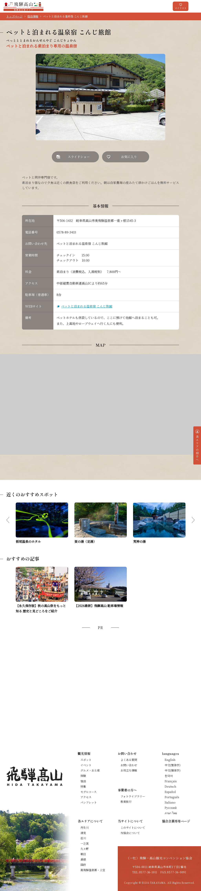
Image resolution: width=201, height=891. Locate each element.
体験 (83, 776)
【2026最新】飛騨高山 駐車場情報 (98, 605)
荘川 (83, 838)
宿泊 (83, 781)
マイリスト (180, 8)
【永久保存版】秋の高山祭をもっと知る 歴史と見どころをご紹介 (41, 608)
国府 (83, 865)
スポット (85, 760)
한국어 (169, 776)
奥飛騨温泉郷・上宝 (92, 870)
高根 (83, 859)
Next (190, 520)
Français (171, 781)
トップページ (14, 16)
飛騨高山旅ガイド (23, 6)
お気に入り (129, 156)
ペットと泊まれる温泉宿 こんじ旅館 (86, 306)
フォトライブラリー (133, 796)
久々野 (84, 849)
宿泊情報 (32, 16)
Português (172, 797)
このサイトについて (133, 827)
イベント (85, 765)
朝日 (83, 854)
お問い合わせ (129, 765)
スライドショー (79, 156)
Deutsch (170, 786)
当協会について (130, 833)
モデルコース (88, 792)
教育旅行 (126, 802)
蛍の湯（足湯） (85, 541)
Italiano (170, 802)
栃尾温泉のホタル (28, 541)
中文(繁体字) (172, 765)
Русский (171, 808)
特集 (83, 786)
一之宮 (84, 843)
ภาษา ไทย (171, 813)
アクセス (85, 797)
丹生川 (84, 827)
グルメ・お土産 (90, 770)
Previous (11, 520)
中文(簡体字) (172, 770)
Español (170, 792)
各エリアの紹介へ (197, 448)
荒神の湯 (139, 541)
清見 (83, 833)
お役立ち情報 (129, 770)
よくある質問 (129, 760)
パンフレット (88, 802)
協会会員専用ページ (176, 821)
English (170, 760)
